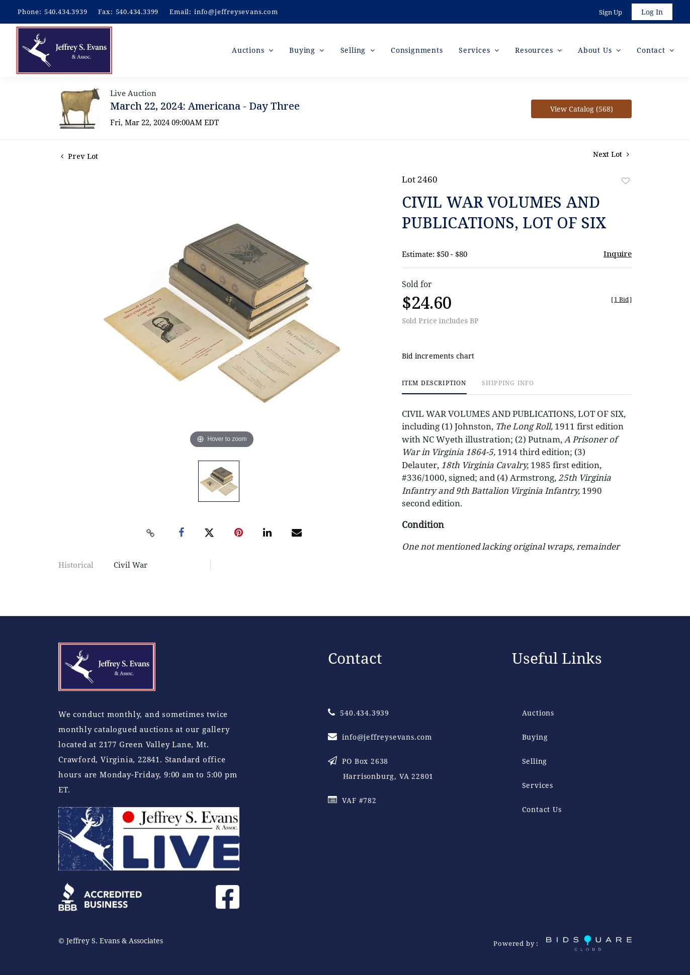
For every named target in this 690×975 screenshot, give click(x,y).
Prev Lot (79, 156)
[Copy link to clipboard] (151, 533)
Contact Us (542, 809)
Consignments (417, 50)
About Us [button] (596, 50)
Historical (76, 565)
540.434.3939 (66, 11)
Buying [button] (303, 50)
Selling (535, 761)
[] (621, 299)
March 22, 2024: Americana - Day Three (205, 106)
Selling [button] (354, 50)
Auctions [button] (249, 50)
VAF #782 (352, 800)
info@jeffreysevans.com (236, 11)
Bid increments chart (438, 356)
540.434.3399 (137, 11)
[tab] (434, 387)
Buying (535, 737)
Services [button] (475, 50)
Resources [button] (535, 50)
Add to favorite (626, 181)
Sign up (610, 12)
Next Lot (611, 154)
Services (537, 785)
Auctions (538, 713)
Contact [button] (652, 50)
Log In (652, 12)
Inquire (617, 253)
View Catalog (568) (581, 109)
